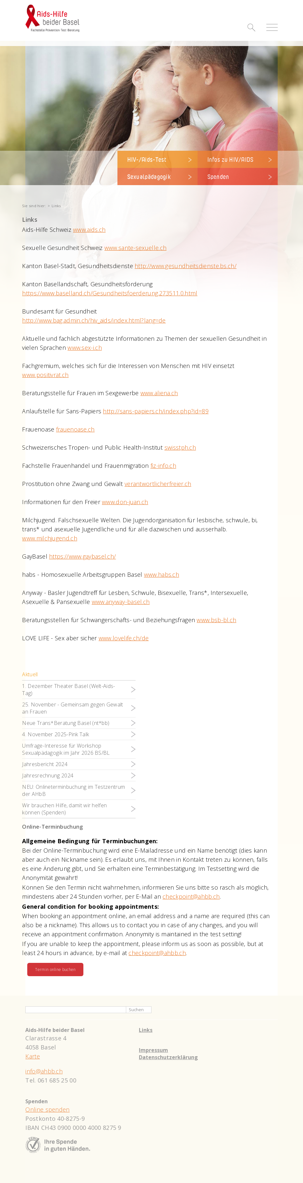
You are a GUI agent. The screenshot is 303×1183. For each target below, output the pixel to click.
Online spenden (47, 1109)
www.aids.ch (89, 229)
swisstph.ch (180, 447)
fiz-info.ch (163, 465)
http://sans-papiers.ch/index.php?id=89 (155, 411)
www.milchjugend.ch (49, 538)
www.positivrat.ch (45, 375)
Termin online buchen (55, 969)
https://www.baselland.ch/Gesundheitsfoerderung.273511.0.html (109, 293)
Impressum (153, 1050)
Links (145, 1030)
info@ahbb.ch (44, 1071)
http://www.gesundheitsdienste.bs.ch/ (185, 266)
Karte (32, 1056)
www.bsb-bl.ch (216, 620)
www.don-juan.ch (125, 502)
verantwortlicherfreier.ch (158, 484)
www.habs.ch (161, 574)
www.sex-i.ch (84, 347)
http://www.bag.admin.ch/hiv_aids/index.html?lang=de (93, 320)
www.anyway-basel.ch (121, 602)
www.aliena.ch (159, 393)
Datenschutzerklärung (168, 1057)
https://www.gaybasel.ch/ (82, 556)
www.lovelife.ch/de (124, 638)
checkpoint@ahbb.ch (191, 896)
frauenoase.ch (75, 429)
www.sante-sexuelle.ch (135, 248)
